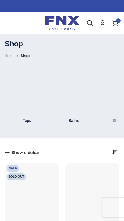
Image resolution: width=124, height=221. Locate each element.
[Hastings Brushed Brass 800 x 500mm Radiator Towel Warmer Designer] (32, 190)
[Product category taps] (27, 95)
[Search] (90, 23)
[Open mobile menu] (8, 23)
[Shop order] (114, 152)
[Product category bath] (73, 95)
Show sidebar (25, 152)
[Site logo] (62, 22)
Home (9, 56)
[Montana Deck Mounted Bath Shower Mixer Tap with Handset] (92, 190)
